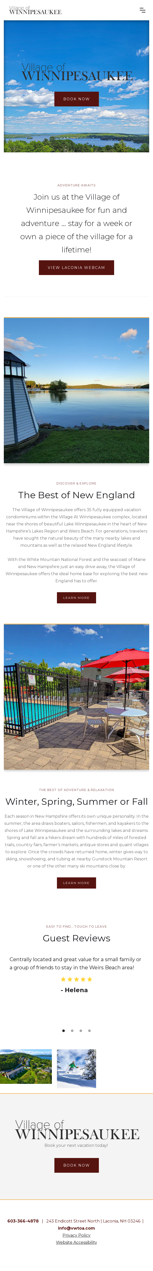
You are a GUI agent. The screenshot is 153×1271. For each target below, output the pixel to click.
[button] (142, 10)
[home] (70, 10)
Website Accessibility (76, 1242)
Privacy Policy (76, 1235)
